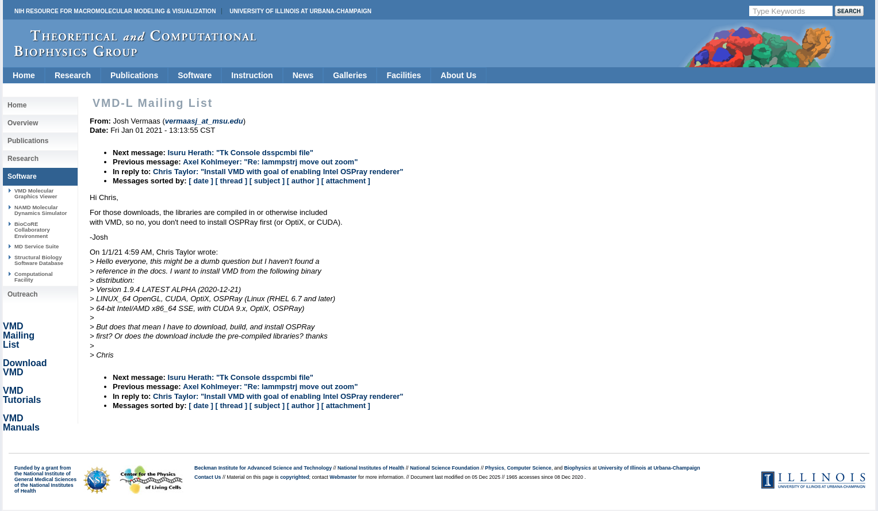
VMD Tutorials (22, 395)
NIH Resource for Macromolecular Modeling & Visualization (115, 11)
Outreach (22, 294)
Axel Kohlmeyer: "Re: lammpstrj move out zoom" (270, 161)
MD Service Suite (36, 246)
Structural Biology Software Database (38, 260)
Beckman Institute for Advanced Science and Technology (263, 468)
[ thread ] (231, 180)
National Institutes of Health (371, 468)
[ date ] (201, 180)
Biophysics (577, 468)
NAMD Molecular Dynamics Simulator (40, 210)
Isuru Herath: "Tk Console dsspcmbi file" (240, 152)
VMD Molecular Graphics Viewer (35, 193)
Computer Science (529, 468)
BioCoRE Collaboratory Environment (32, 230)
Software (195, 75)
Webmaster (342, 477)
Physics (494, 468)
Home (24, 75)
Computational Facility (33, 277)
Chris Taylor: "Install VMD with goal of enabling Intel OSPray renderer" (278, 171)
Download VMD (25, 367)
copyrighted (294, 477)
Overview (22, 123)
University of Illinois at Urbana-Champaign (300, 11)
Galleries (350, 75)
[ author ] (303, 180)
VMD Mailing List (18, 335)
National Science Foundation (445, 468)
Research (73, 75)
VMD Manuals (21, 422)
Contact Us (207, 477)
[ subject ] (267, 180)
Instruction (252, 75)
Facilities (403, 75)
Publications (134, 75)
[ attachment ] (345, 180)
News (303, 75)
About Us (458, 75)
